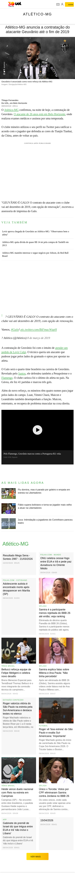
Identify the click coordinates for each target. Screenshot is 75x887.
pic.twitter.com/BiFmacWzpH (38, 329)
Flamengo (7, 377)
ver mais (37, 856)
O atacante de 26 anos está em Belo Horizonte (39, 114)
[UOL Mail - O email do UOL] (58, 4)
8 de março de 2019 (38, 338)
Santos (22, 373)
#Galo (15, 329)
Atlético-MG (37, 14)
